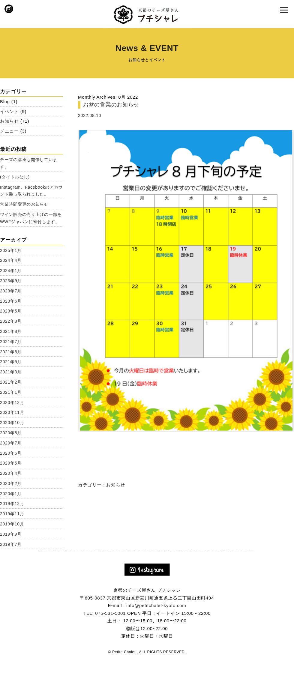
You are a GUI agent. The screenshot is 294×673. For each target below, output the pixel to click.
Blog (5, 101)
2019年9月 (11, 534)
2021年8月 (11, 331)
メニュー (9, 130)
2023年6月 (11, 301)
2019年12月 (12, 503)
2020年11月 (12, 412)
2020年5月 (11, 463)
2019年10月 (12, 524)
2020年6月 (11, 453)
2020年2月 (11, 483)
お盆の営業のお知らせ (111, 105)
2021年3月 (11, 371)
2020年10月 (12, 422)
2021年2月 (11, 382)
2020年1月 (11, 493)
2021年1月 (11, 392)
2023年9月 (11, 280)
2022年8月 (11, 321)
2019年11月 (12, 513)
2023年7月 (11, 291)
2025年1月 (11, 250)
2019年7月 (11, 544)
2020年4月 (11, 473)
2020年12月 (12, 402)
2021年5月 (11, 361)
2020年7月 (11, 443)
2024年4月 (11, 260)
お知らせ (115, 484)
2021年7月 (11, 341)
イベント (9, 111)
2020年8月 (11, 432)
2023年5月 (11, 311)
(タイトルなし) (15, 177)
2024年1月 (11, 270)
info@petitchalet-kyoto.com (156, 605)
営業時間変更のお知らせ (24, 204)
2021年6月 (11, 351)
